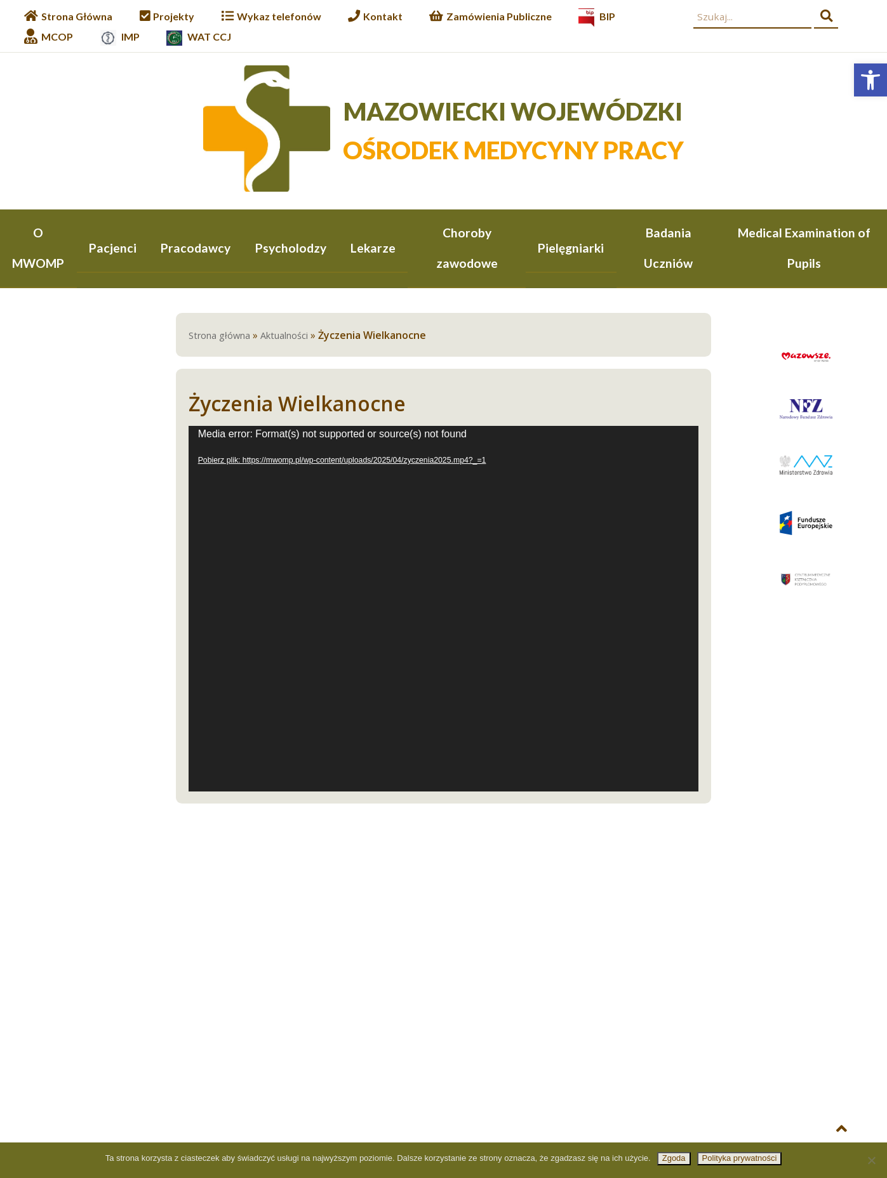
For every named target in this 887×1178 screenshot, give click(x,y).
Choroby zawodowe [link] (467, 247)
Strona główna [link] (219, 336)
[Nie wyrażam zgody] (871, 1160)
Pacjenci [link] (113, 248)
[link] (870, 79)
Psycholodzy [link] (290, 248)
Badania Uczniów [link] (668, 247)
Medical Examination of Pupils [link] (804, 247)
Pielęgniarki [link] (571, 248)
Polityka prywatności (739, 1158)
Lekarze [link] (373, 248)
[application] (444, 609)
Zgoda (674, 1158)
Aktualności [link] (284, 336)
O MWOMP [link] (38, 247)
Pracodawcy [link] (195, 248)
